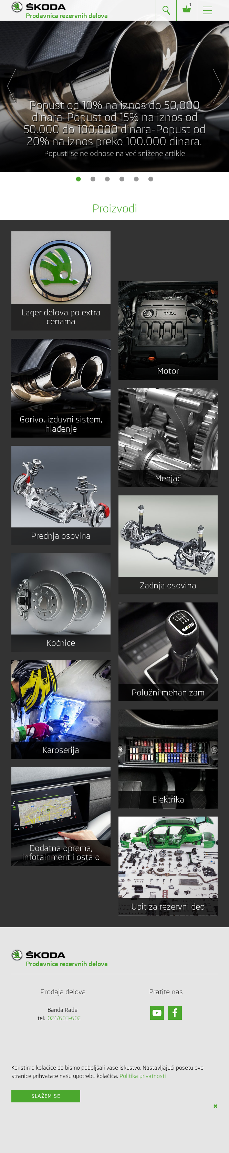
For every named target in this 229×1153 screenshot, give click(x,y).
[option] (114, 86)
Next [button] (220, 86)
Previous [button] (8, 86)
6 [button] (150, 179)
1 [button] (78, 179)
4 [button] (121, 179)
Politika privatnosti (142, 1076)
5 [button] (136, 179)
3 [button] (107, 179)
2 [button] (93, 179)
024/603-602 (64, 1018)
